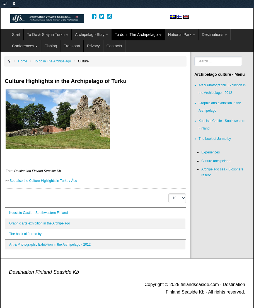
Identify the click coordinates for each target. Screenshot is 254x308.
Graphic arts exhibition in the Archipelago (39, 223)
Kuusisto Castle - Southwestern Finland (38, 213)
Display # (168, 193)
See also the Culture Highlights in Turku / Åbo (43, 181)
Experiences (210, 152)
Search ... (194, 56)
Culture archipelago (215, 161)
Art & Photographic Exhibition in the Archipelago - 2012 (50, 244)
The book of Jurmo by (25, 234)
